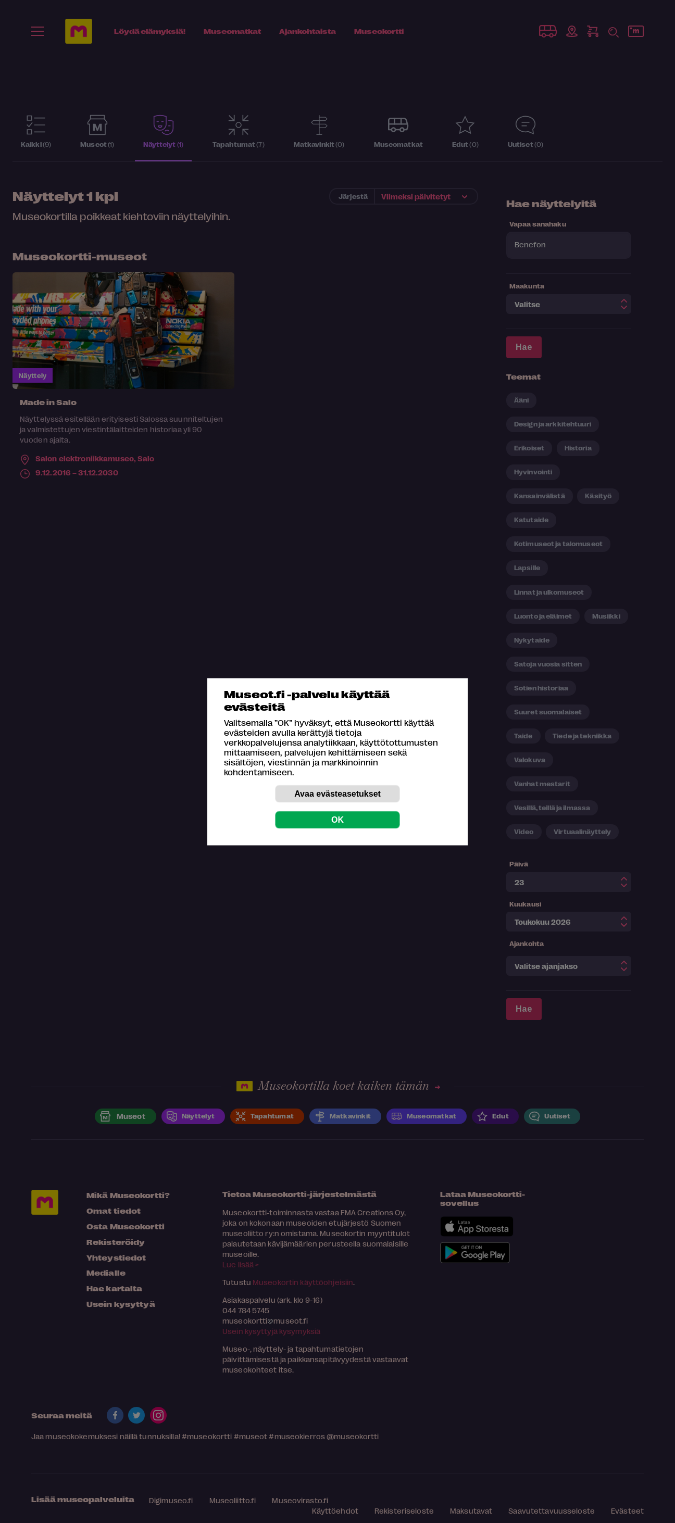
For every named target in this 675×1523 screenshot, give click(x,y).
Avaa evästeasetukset (337, 793)
